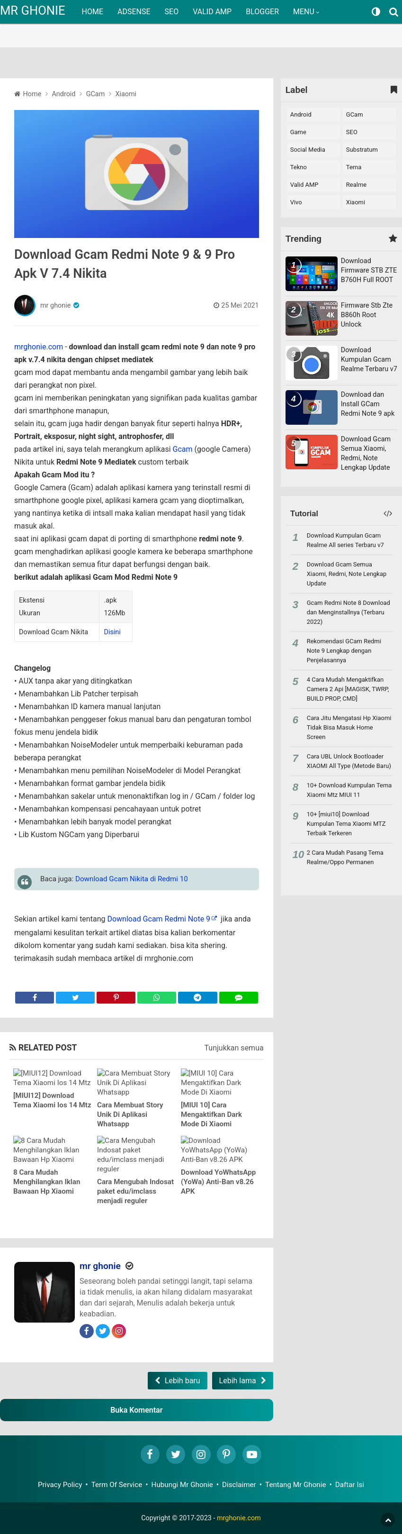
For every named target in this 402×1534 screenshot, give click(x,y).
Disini (112, 632)
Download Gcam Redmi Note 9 (158, 918)
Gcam (183, 449)
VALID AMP (212, 11)
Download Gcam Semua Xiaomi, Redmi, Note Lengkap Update (347, 574)
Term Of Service (117, 1484)
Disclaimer (239, 1484)
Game (298, 132)
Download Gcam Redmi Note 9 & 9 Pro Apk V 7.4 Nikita (124, 264)
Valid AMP (304, 184)
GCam (354, 114)
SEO (172, 11)
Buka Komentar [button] (136, 1410)
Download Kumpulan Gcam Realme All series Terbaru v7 (345, 540)
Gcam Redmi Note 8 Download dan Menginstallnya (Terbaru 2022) (348, 612)
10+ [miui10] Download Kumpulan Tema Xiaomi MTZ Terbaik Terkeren (346, 824)
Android (301, 114)
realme (356, 184)
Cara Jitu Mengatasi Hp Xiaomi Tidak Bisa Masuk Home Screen (349, 727)
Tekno (298, 167)
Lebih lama (237, 1380)
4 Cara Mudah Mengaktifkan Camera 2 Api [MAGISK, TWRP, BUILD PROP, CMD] (348, 689)
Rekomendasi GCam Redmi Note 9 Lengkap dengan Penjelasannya (344, 651)
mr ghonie (55, 305)
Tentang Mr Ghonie (295, 1484)
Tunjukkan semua (234, 1047)
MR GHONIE (32, 10)
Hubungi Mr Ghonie (182, 1484)
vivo (296, 202)
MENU (303, 11)
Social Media (307, 149)
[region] (201, 23)
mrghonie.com (38, 346)
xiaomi (355, 202)
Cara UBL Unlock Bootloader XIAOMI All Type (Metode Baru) (349, 761)
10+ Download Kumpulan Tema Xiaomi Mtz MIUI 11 (349, 790)
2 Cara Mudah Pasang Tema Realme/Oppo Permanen (345, 857)
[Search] (395, 12)
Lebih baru (182, 1380)
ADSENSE (134, 11)
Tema (353, 167)
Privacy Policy (60, 1484)
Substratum (362, 149)
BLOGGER (262, 11)
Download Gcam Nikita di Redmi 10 (131, 879)
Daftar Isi (349, 1484)
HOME (92, 11)
